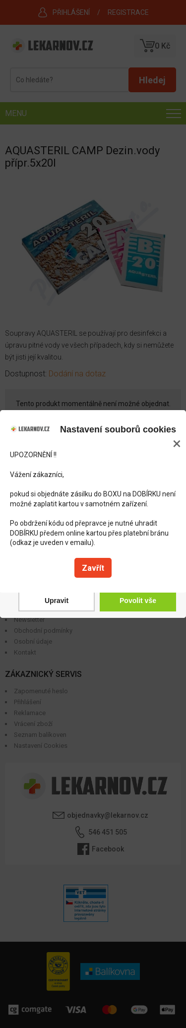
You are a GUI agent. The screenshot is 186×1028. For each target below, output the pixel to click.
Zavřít (93, 568)
